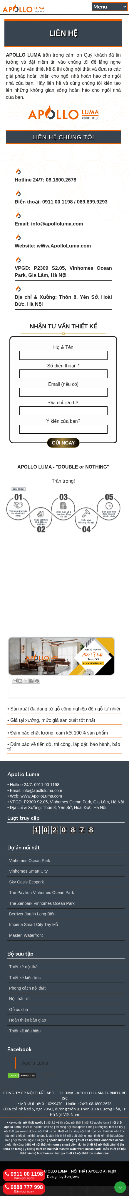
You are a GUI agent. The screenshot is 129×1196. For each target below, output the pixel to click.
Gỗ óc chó (18, 1009)
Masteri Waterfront (26, 935)
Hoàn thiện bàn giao (27, 1020)
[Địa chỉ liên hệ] (63, 410)
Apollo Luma (35, 1063)
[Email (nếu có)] (63, 392)
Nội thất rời (19, 998)
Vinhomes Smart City (28, 871)
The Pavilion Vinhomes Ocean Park (41, 892)
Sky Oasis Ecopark (26, 882)
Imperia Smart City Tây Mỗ (33, 924)
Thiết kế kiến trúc (25, 977)
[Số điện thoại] (63, 373)
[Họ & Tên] (63, 355)
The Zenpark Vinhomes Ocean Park (42, 903)
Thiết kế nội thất (23, 966)
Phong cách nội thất (27, 988)
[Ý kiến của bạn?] (63, 429)
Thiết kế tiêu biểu (25, 1031)
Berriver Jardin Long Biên (32, 914)
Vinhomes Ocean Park (29, 860)
